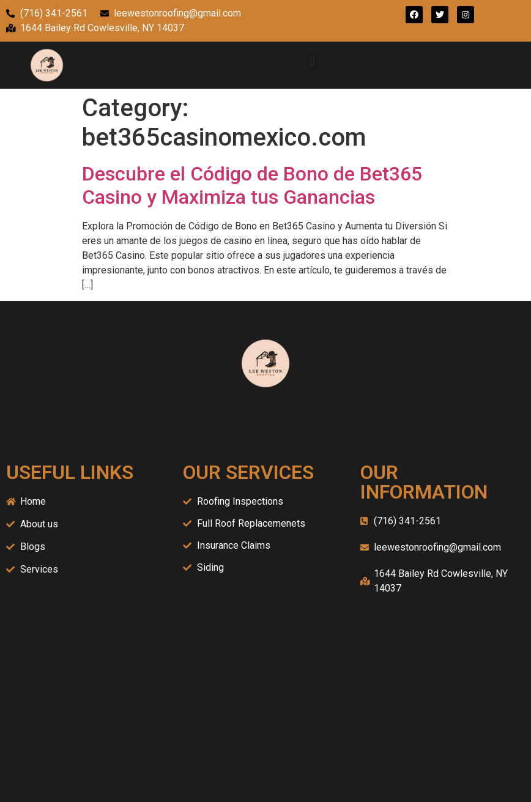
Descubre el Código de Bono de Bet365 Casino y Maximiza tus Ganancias (252, 185)
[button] (312, 62)
